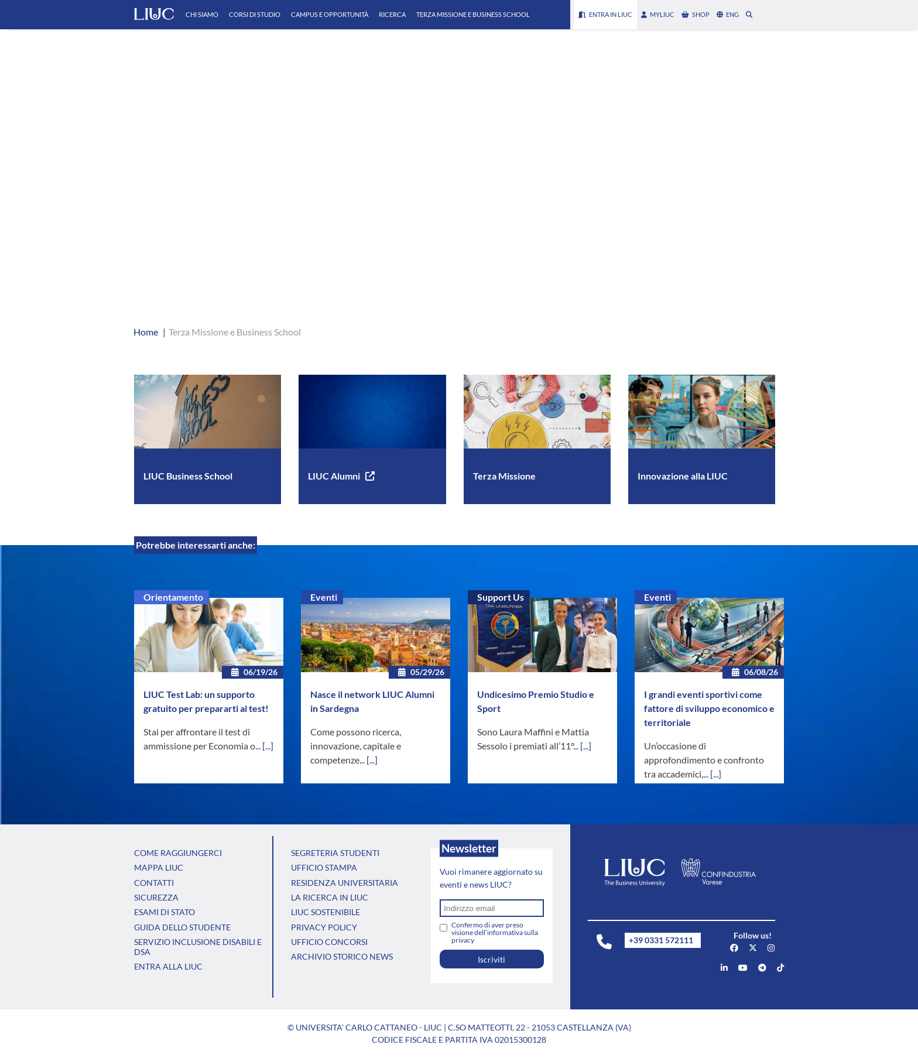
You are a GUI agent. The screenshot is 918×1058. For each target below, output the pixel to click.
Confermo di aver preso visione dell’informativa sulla (494, 932)
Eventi (323, 596)
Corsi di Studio (254, 14)
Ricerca (392, 14)
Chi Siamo (202, 14)
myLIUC (657, 14)
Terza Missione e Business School (473, 14)
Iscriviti (491, 959)
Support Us (500, 596)
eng (728, 14)
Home (145, 331)
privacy (462, 940)
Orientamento (173, 596)
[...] (267, 745)
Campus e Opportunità (329, 14)
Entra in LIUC (605, 14)
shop (695, 14)
